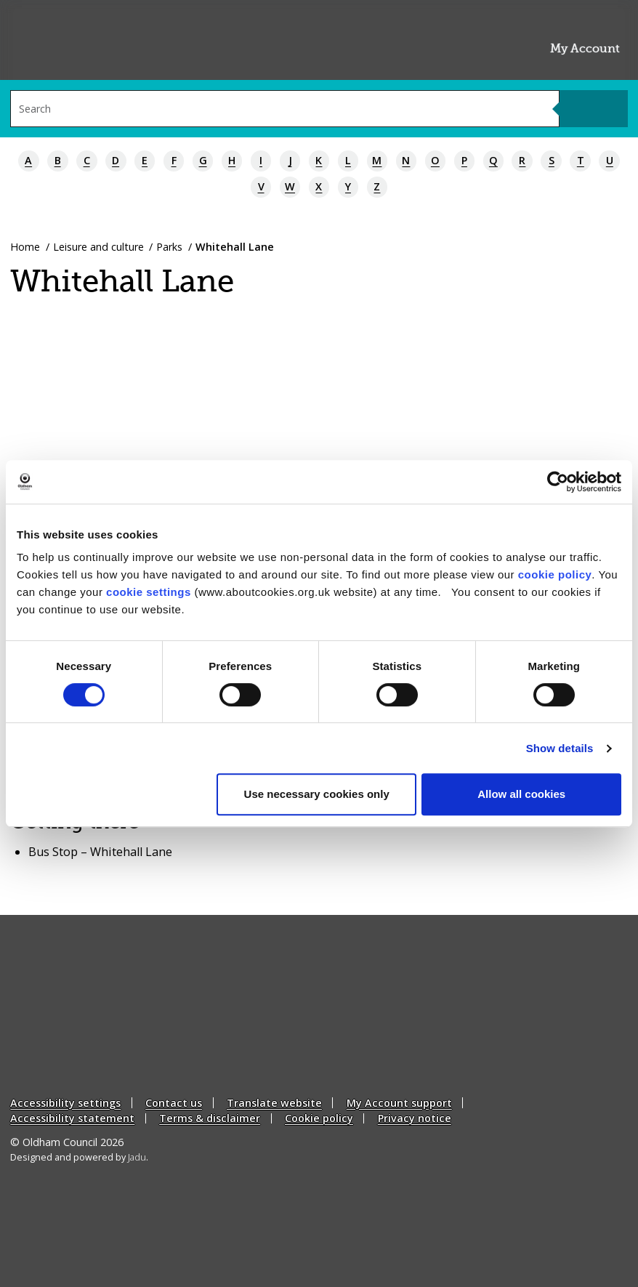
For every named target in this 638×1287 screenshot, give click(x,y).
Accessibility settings (65, 1103)
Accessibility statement (72, 1118)
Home (25, 247)
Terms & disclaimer (209, 1118)
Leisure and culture (98, 247)
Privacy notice (414, 1118)
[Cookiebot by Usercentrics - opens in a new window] (557, 482)
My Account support (399, 1103)
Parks (169, 247)
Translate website (274, 1103)
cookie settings (148, 592)
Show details (560, 748)
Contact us (173, 1103)
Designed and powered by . (79, 1157)
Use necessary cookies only (316, 794)
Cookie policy (319, 1118)
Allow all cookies (521, 794)
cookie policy (555, 574)
